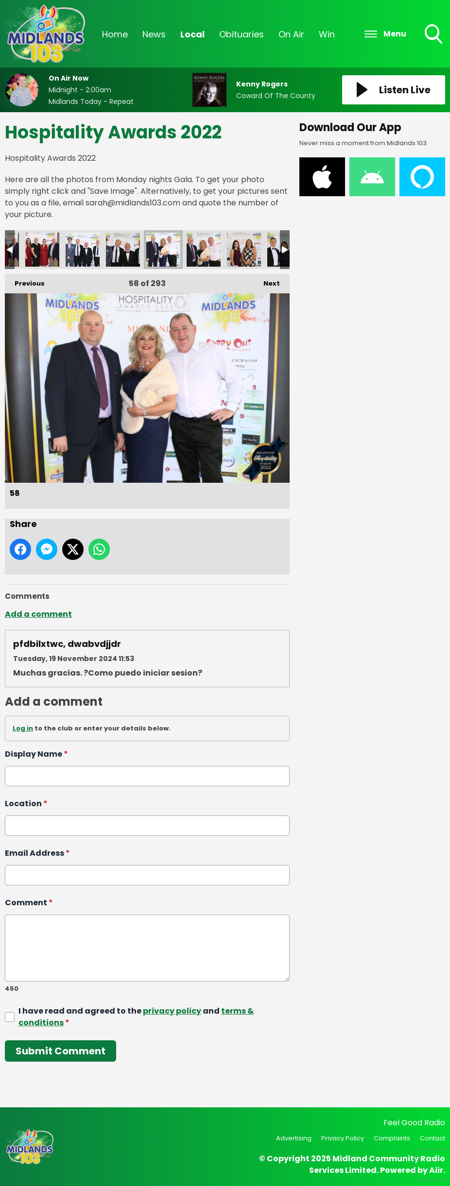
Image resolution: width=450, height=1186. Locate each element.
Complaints (392, 1138)
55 (42, 250)
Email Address (37, 853)
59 (204, 250)
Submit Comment (60, 1050)
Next (267, 281)
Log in (23, 728)
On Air (291, 34)
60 (244, 250)
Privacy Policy (342, 1138)
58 (163, 250)
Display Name (36, 754)
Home (115, 34)
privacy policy (172, 1010)
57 (123, 250)
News (154, 34)
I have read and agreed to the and (136, 1016)
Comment (29, 902)
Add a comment (38, 614)
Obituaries (241, 34)
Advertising (294, 1138)
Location (26, 803)
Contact (432, 1138)
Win (327, 34)
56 (83, 250)
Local (192, 34)
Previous (25, 281)
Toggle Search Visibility (434, 35)
